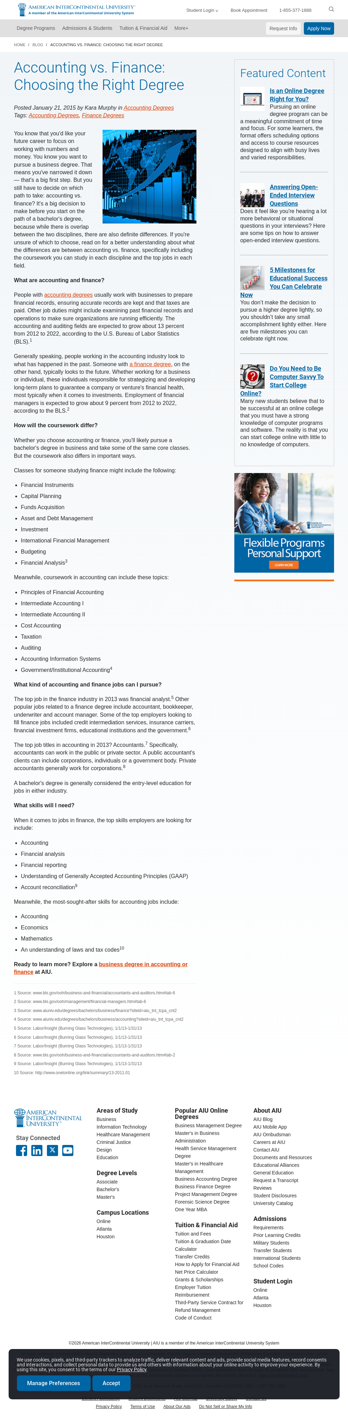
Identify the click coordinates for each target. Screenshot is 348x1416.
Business (106, 1119)
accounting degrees (68, 295)
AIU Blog (263, 1119)
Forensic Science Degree (202, 1202)
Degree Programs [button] (36, 28)
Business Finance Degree (202, 1186)
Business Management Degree (208, 1125)
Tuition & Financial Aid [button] (143, 28)
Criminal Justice (114, 1142)
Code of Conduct (193, 1318)
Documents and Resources (282, 1157)
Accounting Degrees (149, 108)
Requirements (268, 1227)
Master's (106, 1197)
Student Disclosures (275, 1195)
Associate (107, 1182)
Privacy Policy (109, 1406)
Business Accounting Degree (206, 1179)
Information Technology (122, 1127)
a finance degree (150, 364)
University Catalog (273, 1203)
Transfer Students (272, 1250)
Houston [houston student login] (262, 1305)
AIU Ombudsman (272, 1134)
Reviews (262, 1188)
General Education (273, 1172)
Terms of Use (142, 1406)
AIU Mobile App (270, 1127)
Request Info (283, 28)
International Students (277, 1258)
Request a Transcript (275, 1180)
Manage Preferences (53, 1382)
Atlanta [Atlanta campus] (104, 1229)
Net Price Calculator (196, 1272)
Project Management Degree (206, 1194)
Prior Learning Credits (277, 1235)
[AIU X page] (52, 1150)
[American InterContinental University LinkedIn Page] (36, 1150)
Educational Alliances (276, 1165)
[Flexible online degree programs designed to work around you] (284, 523)
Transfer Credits (192, 1256)
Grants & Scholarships (199, 1279)
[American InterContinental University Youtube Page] (67, 1150)
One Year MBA (191, 1209)
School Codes (268, 1265)
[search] (331, 9)
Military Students (271, 1243)
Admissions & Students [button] (87, 28)
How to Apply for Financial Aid (207, 1264)
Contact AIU (266, 1150)
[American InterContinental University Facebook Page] (21, 1150)
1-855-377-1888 (295, 10)
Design (104, 1150)
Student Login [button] (200, 10)
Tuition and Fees (193, 1234)
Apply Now (319, 28)
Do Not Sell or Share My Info (225, 1406)
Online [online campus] (104, 1221)
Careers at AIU (269, 1142)
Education (107, 1157)
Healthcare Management (123, 1134)
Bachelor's (108, 1189)
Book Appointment (248, 10)
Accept (111, 1382)
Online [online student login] (260, 1290)
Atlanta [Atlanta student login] (261, 1297)
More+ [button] (181, 28)
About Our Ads (177, 1406)
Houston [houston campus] (106, 1236)
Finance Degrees (103, 115)
